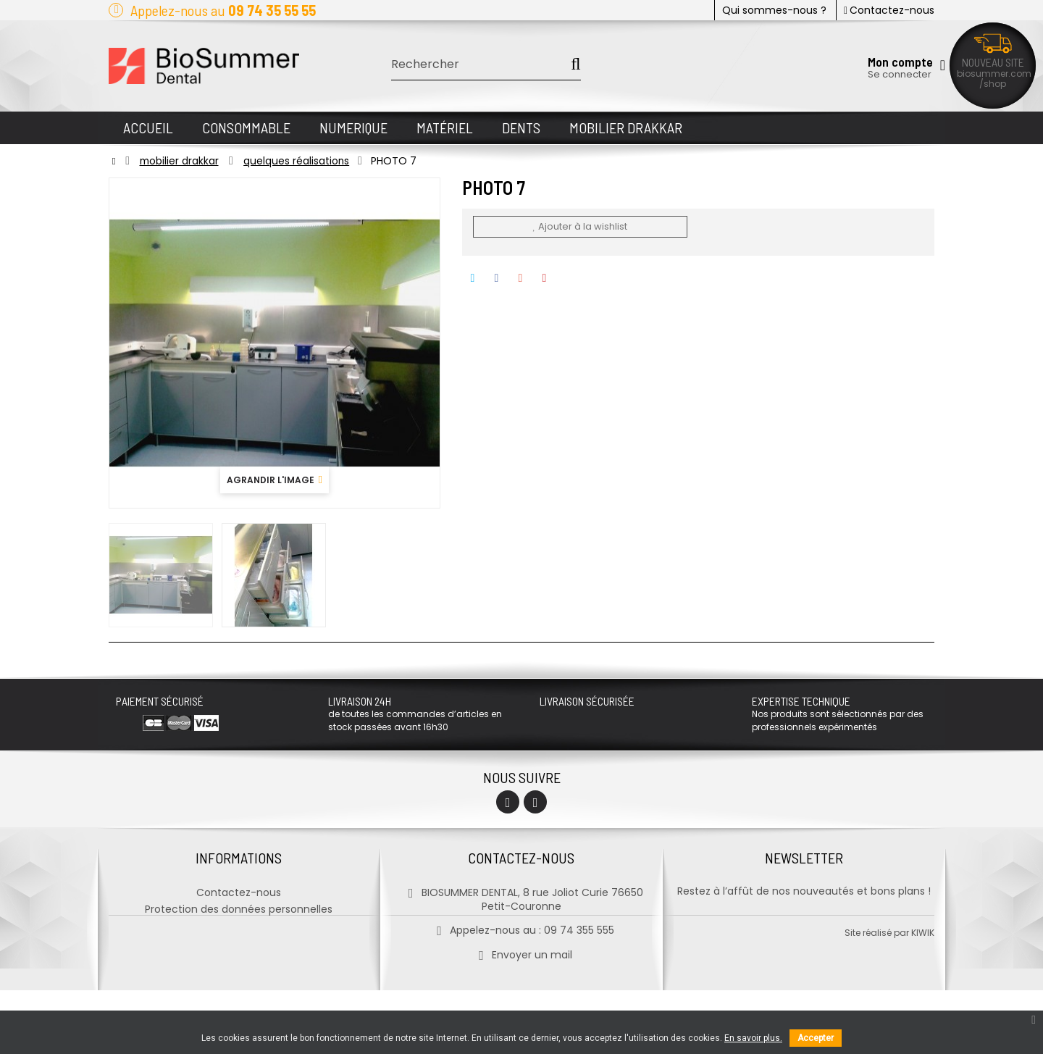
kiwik (922, 996)
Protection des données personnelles (238, 907)
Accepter (815, 1038)
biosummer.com (994, 73)
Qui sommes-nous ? (774, 10)
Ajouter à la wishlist (579, 226)
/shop (992, 84)
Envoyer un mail (521, 953)
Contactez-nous (889, 10)
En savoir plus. (753, 1038)
